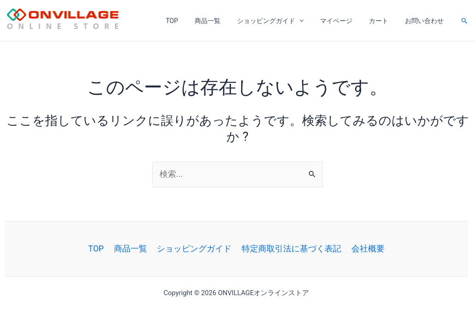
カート (384, 20)
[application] (312, 20)
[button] (464, 20)
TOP (192, 20)
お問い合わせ (426, 20)
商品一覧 (224, 20)
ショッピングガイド (283, 20)
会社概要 (364, 248)
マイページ (345, 20)
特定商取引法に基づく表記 (290, 248)
